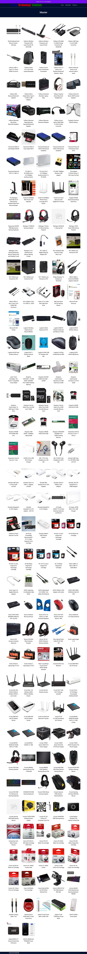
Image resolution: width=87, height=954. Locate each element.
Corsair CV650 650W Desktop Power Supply (29, 818)
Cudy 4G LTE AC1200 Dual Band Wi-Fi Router (58, 718)
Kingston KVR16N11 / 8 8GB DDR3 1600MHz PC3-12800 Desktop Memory (28, 380)
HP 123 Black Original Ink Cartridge (58, 565)
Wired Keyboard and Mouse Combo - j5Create (13, 43)
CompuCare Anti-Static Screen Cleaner (13, 843)
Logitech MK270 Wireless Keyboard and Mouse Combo (58, 329)
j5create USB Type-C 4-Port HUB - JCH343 (13, 484)
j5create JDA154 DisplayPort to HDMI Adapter (73, 484)
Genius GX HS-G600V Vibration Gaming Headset (43, 641)
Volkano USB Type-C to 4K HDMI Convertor (73, 43)
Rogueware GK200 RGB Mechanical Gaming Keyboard (13, 228)
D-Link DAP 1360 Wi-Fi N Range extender (58, 692)
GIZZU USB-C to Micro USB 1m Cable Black (73, 565)
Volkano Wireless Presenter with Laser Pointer (43, 43)
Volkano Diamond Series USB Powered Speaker (73, 96)
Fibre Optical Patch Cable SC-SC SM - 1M (58, 641)
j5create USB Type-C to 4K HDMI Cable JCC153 (73, 460)
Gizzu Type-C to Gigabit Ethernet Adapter (13, 592)
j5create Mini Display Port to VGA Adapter (43, 484)
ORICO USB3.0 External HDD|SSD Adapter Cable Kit (73, 279)
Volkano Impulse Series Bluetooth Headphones (58, 96)
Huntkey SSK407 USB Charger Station (43, 535)
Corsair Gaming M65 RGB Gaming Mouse (13, 818)
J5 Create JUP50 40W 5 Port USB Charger (73, 509)
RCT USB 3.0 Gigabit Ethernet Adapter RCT (43, 252)
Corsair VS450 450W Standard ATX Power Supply (73, 745)
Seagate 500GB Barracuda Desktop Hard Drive (73, 199)
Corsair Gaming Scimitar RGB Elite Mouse (73, 794)
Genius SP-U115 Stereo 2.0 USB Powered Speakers (43, 616)
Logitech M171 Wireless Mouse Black (28, 354)
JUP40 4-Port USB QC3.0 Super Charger (28, 460)
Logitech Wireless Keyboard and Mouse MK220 (29, 329)
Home (62, 5)
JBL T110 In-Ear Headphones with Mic (43, 460)
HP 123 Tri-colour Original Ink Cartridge (43, 565)
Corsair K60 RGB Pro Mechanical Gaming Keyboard (14, 794)
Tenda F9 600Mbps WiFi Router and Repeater (28, 199)
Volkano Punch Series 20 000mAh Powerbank (43, 69)
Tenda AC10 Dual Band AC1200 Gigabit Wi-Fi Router (58, 199)
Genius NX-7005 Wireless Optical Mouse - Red (58, 616)
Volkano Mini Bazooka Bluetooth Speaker (13, 96)
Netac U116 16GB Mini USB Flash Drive (43, 303)
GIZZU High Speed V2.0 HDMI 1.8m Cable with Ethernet (43, 592)
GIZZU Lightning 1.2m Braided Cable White (28, 592)
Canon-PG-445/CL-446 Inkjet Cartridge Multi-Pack (28, 843)
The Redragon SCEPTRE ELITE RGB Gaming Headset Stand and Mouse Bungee (13, 201)
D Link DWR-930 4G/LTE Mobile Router (28, 718)
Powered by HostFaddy (14, 952)
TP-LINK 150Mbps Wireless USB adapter (58, 173)
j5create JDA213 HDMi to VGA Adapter (58, 484)
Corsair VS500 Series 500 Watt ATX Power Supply (58, 745)
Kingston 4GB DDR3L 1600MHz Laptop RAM (28, 433)
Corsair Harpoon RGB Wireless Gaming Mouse (58, 794)
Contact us (74, 5)
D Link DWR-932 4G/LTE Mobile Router (13, 718)
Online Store (68, 5)
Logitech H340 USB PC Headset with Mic (43, 354)
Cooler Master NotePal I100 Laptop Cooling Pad (73, 818)
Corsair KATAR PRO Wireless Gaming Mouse (73, 769)
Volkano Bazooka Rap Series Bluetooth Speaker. (13, 122)
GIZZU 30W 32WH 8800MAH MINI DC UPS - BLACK (13, 616)
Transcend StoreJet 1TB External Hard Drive (73, 148)
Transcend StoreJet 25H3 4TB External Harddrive (43, 148)
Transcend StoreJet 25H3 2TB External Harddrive (58, 148)
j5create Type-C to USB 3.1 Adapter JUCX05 (28, 484)
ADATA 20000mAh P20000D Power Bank (28, 941)
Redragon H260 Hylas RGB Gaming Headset (73, 228)
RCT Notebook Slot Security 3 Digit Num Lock (58, 252)
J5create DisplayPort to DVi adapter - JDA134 (28, 509)
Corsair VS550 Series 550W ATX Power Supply (43, 745)
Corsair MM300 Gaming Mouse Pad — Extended (28, 769)
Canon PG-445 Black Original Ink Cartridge (73, 843)
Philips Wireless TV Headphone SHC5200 (58, 279)
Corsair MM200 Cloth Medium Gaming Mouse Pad (43, 769)
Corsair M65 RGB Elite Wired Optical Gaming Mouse (58, 769)
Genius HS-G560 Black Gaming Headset (28, 641)
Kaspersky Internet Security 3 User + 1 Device (73, 433)
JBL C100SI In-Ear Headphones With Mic (58, 460)
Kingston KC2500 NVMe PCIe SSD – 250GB (43, 379)
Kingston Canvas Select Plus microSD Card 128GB (28, 407)
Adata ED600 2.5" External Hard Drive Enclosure (13, 941)
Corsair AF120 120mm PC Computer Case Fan (43, 818)
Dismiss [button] (49, 1)
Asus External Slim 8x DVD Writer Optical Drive (43, 890)
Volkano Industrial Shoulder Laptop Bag (43, 96)
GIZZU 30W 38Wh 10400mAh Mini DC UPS (73, 592)
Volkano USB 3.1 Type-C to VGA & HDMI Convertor (13, 69)
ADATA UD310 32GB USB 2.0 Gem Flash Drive (28, 916)
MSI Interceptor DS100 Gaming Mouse (58, 303)
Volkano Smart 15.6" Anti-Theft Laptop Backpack (28, 69)
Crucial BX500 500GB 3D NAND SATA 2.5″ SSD (13, 745)
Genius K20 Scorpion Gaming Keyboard (13, 641)
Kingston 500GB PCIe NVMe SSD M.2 (13, 433)
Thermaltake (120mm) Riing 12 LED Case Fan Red (73, 173)
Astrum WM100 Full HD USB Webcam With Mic (58, 890)
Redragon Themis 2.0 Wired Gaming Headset (43, 228)
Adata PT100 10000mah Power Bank (58, 916)
